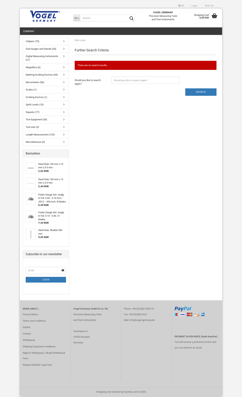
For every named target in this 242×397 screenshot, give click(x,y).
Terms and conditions (34, 321)
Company (28, 31)
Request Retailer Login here (37, 365)
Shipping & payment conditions (39, 346)
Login (193, 5)
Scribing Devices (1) (36, 97)
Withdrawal (29, 340)
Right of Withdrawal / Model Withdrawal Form (44, 355)
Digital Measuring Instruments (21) (42, 58)
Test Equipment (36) (36, 119)
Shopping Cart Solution (108, 392)
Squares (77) (33, 112)
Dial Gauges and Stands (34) (41, 49)
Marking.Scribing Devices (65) (42, 74)
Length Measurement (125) (40, 134)
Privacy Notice (30, 314)
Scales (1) (31, 89)
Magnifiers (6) (33, 67)
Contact (27, 333)
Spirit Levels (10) (35, 104)
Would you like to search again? (88, 82)
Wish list (208, 5)
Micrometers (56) (35, 82)
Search (201, 92)
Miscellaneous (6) (35, 142)
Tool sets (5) (32, 127)
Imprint (26, 327)
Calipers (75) (32, 41)
